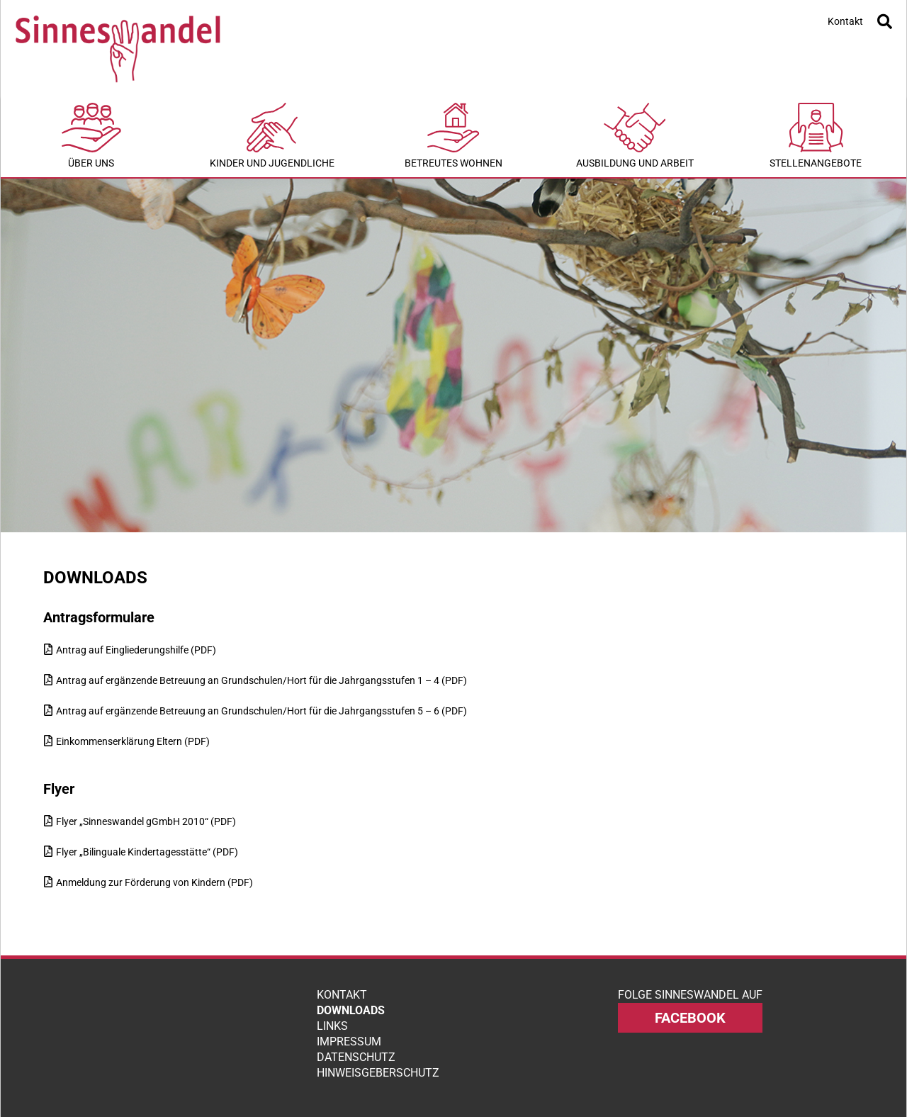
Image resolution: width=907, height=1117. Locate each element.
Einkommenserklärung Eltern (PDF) (133, 741)
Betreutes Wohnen (453, 136)
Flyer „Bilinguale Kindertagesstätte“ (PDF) (147, 852)
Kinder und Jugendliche (273, 136)
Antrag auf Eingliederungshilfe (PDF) (136, 650)
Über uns (91, 136)
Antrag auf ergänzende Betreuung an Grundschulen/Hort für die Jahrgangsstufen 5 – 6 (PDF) (261, 711)
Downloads (351, 1010)
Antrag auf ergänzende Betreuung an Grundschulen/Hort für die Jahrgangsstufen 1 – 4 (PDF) (261, 680)
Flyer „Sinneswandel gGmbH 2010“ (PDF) (146, 821)
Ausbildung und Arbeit (635, 136)
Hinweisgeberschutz (378, 1072)
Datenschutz (356, 1057)
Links (332, 1026)
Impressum (349, 1041)
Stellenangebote (815, 136)
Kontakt (845, 21)
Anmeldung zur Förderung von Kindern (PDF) (154, 882)
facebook (690, 1017)
